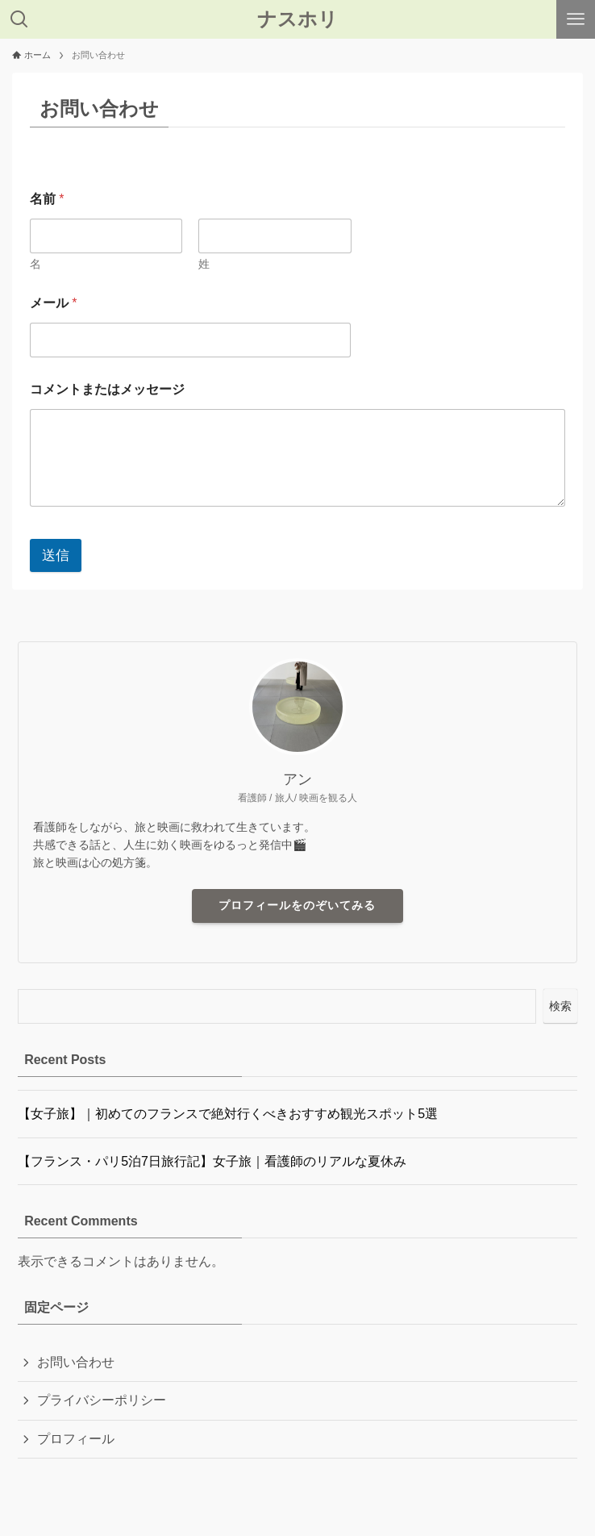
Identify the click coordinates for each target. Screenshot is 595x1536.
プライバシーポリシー (101, 1400)
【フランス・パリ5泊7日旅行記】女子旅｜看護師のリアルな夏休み (212, 1161)
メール (53, 303)
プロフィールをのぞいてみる (297, 905)
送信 (55, 555)
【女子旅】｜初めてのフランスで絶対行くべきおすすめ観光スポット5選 (228, 1114)
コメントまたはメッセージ (107, 389)
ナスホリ (297, 19)
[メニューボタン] (575, 19)
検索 (560, 1006)
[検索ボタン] (19, 19)
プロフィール (75, 1439)
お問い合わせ (75, 1362)
